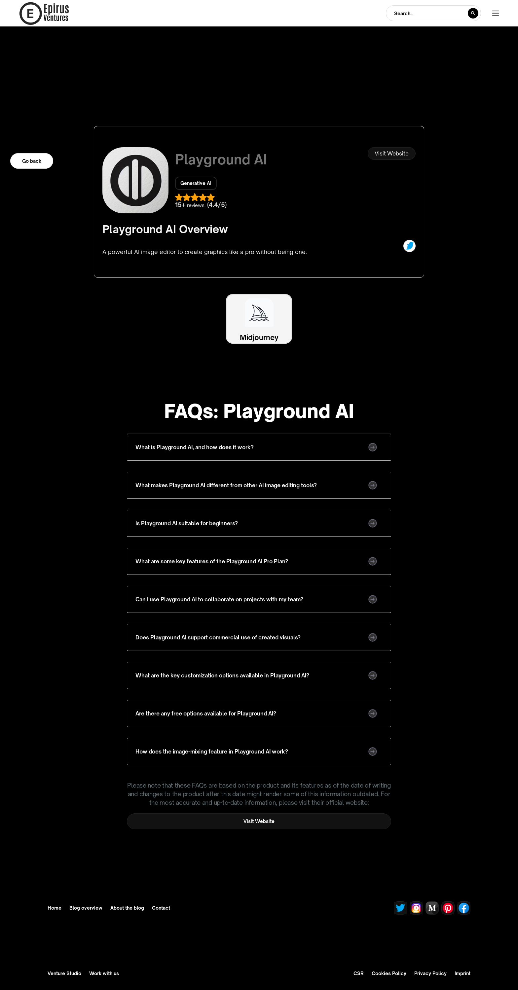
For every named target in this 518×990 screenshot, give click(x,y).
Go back (31, 161)
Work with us (104, 973)
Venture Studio (64, 973)
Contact (161, 908)
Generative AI (195, 183)
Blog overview (85, 908)
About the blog (127, 908)
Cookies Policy (389, 973)
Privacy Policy (430, 973)
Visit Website (392, 153)
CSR (358, 973)
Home (54, 908)
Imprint (462, 973)
